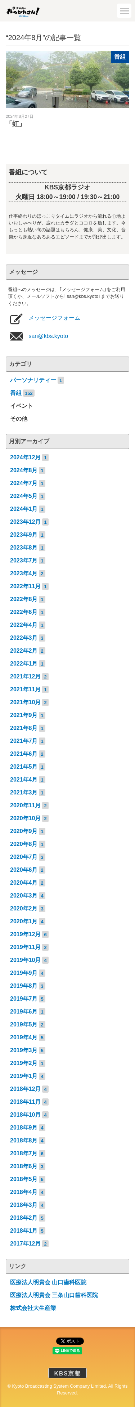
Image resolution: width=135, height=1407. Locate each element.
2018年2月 (24, 1218)
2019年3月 (24, 1050)
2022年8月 (24, 599)
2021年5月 (24, 767)
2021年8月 (24, 728)
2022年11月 (25, 586)
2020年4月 (24, 883)
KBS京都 (67, 1373)
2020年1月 (24, 921)
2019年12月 (25, 934)
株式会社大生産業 (33, 1308)
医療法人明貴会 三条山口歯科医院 (54, 1295)
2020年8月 (24, 844)
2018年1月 (24, 1231)
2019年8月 (24, 986)
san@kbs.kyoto (47, 336)
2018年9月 (24, 1128)
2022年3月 (24, 638)
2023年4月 (24, 573)
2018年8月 (24, 1140)
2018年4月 (24, 1192)
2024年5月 (24, 496)
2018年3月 (24, 1205)
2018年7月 (24, 1153)
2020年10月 (25, 818)
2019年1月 (24, 1076)
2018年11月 (25, 1102)
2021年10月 (25, 702)
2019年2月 (24, 1063)
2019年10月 (25, 960)
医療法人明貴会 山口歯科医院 (48, 1282)
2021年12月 (25, 676)
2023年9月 (24, 535)
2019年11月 (25, 947)
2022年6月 (24, 612)
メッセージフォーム (53, 318)
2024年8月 (24, 470)
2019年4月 (24, 1037)
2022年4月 (24, 625)
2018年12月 (25, 1089)
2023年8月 (24, 548)
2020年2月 (24, 908)
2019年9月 (24, 973)
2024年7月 (24, 483)
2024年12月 (25, 457)
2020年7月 (24, 857)
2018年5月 (24, 1179)
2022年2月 (24, 651)
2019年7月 (24, 999)
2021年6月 (24, 754)
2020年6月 (24, 870)
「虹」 (15, 123)
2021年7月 (24, 741)
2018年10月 (25, 1115)
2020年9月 (24, 831)
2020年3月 (24, 896)
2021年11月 (25, 689)
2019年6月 (24, 1012)
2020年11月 (25, 805)
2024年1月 (24, 509)
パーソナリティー (33, 380)
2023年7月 (24, 560)
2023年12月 (25, 522)
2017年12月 (25, 1244)
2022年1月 (24, 664)
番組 (120, 57)
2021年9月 (24, 715)
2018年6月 (24, 1166)
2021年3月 (24, 792)
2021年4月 (24, 780)
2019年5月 (24, 1024)
